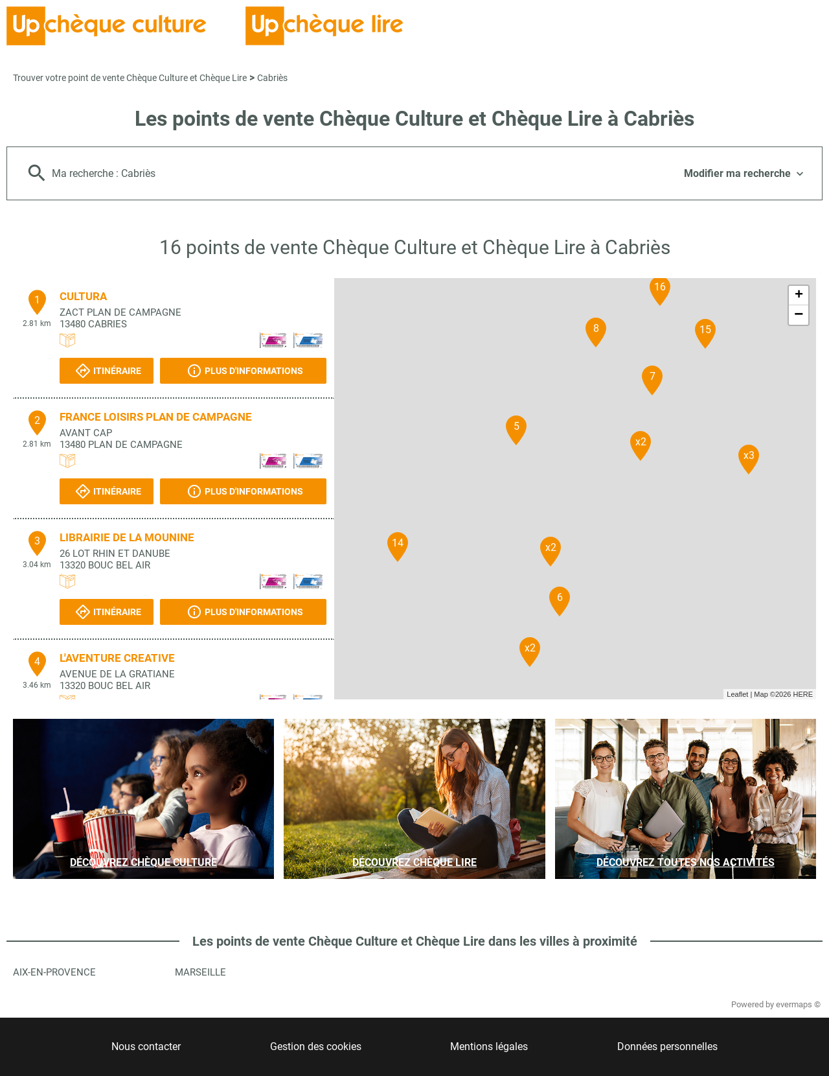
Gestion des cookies (315, 1046)
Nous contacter (146, 1046)
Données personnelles (667, 1046)
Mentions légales (489, 1046)
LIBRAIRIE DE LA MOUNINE (127, 537)
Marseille (200, 972)
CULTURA (83, 296)
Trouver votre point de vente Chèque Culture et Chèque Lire (130, 78)
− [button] (798, 315)
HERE (803, 694)
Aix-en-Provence (54, 972)
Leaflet (737, 694)
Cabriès (272, 78)
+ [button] (799, 295)
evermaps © (798, 1004)
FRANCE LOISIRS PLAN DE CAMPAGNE (156, 416)
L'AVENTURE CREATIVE (117, 657)
